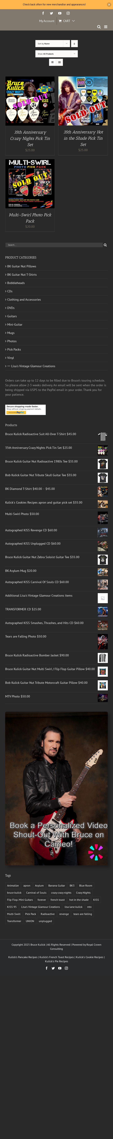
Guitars (12, 316)
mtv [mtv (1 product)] (89, 907)
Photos (12, 341)
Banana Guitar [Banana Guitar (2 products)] (56, 885)
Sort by (44, 43)
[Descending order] (74, 43)
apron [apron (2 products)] (26, 885)
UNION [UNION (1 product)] (30, 921)
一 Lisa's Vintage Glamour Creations (31, 366)
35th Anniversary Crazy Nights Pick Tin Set (30, 138)
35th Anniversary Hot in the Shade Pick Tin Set (83, 138)
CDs (9, 291)
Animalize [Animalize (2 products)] (13, 885)
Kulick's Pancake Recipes (22, 957)
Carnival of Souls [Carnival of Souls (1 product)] (36, 892)
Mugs (11, 333)
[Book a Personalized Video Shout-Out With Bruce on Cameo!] (56, 713)
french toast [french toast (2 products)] (58, 899)
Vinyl (10, 358)
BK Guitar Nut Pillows (21, 266)
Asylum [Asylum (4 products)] (39, 885)
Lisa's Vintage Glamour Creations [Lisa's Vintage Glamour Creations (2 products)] (40, 907)
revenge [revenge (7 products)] (64, 914)
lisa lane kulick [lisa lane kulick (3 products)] (73, 907)
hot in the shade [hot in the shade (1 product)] (79, 899)
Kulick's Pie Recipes (56, 961)
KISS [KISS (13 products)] (96, 899)
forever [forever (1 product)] (42, 899)
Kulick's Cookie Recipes (89, 957)
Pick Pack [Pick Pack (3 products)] (30, 914)
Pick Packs (14, 349)
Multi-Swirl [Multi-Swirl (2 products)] (13, 914)
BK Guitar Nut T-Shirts (22, 275)
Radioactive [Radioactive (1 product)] (48, 914)
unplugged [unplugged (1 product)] (45, 921)
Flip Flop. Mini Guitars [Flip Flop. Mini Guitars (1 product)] (20, 899)
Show (46, 54)
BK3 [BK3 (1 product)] (72, 885)
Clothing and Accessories (24, 300)
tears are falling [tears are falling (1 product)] (82, 914)
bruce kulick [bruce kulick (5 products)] (14, 892)
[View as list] (59, 62)
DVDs (11, 308)
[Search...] (54, 244)
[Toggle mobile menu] (106, 27)
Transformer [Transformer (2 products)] (14, 921)
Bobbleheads (16, 283)
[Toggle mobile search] (99, 27)
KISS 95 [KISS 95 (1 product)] (12, 907)
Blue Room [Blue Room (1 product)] (85, 885)
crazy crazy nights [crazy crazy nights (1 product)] (61, 892)
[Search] (105, 244)
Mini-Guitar (14, 324)
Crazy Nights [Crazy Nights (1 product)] (83, 892)
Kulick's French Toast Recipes (57, 957)
